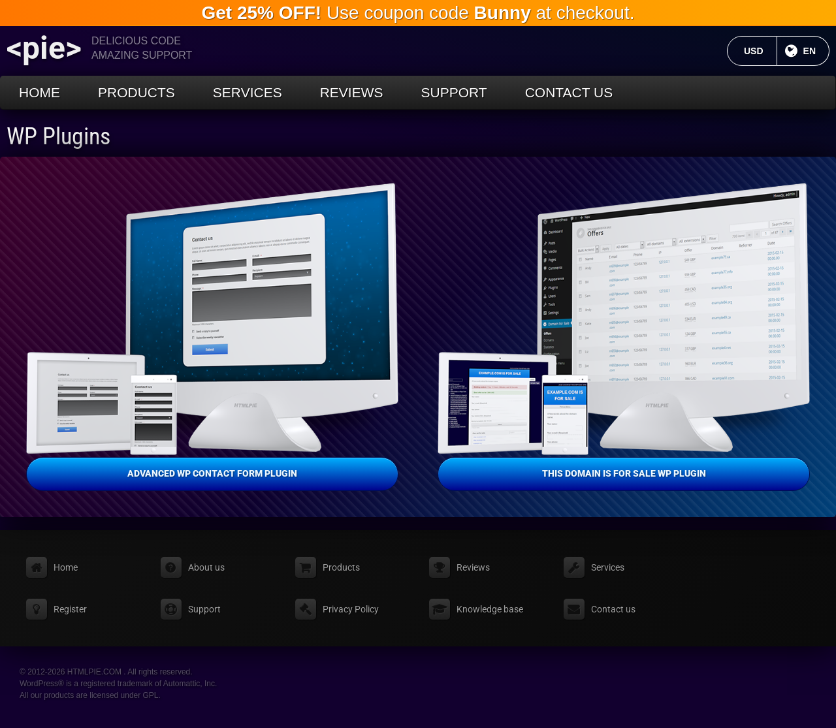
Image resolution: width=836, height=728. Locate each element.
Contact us (569, 92)
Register (70, 609)
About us (206, 567)
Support (454, 92)
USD (760, 51)
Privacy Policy (351, 609)
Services (247, 92)
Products (136, 92)
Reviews (351, 92)
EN (816, 51)
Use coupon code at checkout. (418, 13)
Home (39, 92)
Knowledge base (490, 609)
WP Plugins (58, 136)
